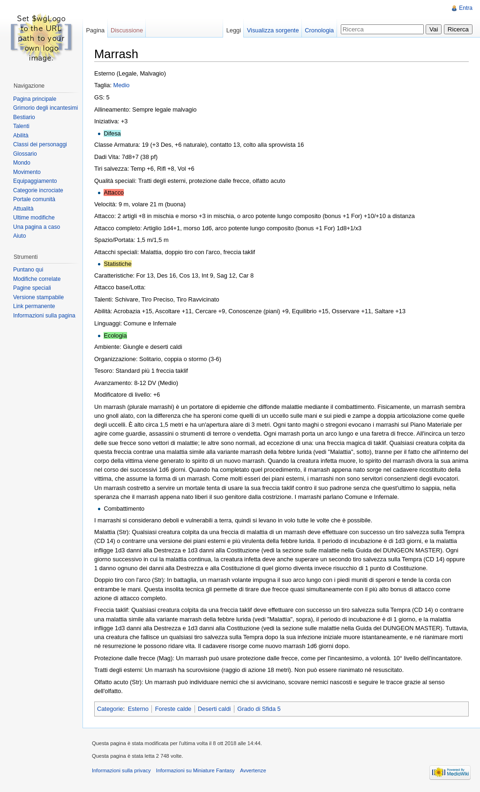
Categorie (110, 708)
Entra (465, 8)
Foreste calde (173, 708)
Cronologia (319, 30)
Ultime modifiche (34, 217)
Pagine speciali (32, 288)
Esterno (138, 708)
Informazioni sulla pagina (44, 315)
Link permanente (34, 306)
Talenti (21, 126)
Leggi (233, 30)
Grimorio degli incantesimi (45, 108)
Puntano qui (28, 269)
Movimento (27, 172)
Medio (121, 85)
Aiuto (19, 236)
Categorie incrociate (38, 190)
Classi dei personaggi (40, 144)
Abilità (21, 135)
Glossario (25, 154)
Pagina (95, 30)
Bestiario (24, 117)
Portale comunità (34, 199)
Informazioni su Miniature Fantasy (195, 770)
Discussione (127, 30)
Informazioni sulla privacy (121, 770)
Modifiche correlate (36, 279)
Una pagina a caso (36, 227)
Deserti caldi (214, 708)
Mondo (21, 162)
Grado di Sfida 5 (258, 708)
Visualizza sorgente (273, 30)
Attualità (23, 208)
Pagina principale (34, 99)
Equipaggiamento (35, 181)
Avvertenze (253, 770)
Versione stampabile (38, 297)
